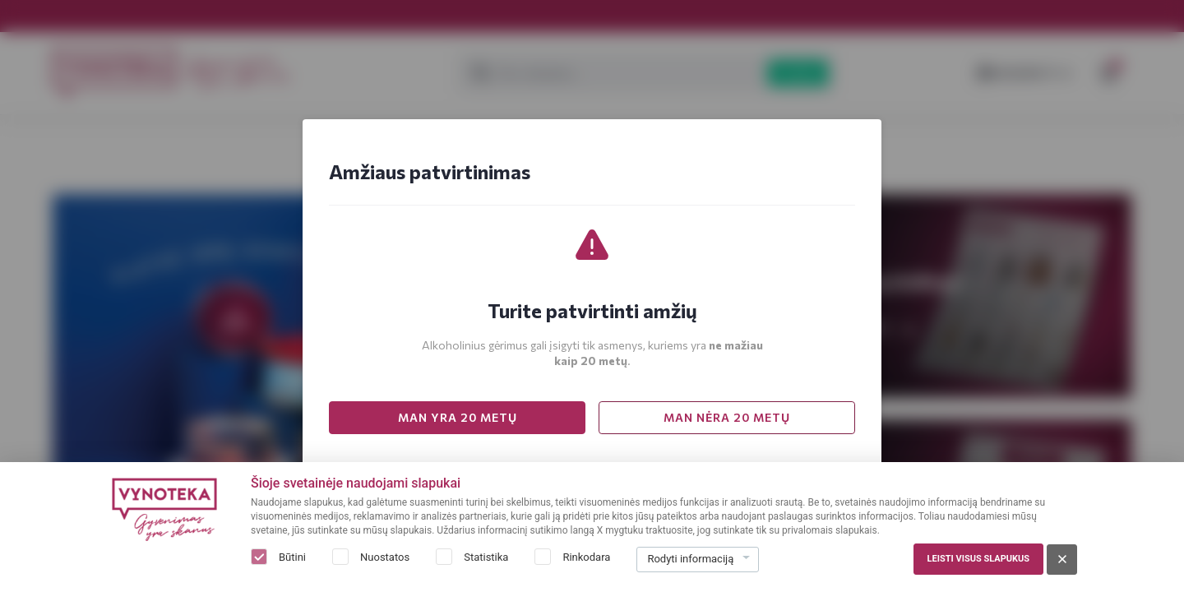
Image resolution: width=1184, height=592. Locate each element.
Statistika (486, 557)
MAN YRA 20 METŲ (457, 417)
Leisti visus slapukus (978, 558)
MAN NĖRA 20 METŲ (727, 417)
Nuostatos (384, 557)
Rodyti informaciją (690, 559)
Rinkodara (586, 557)
